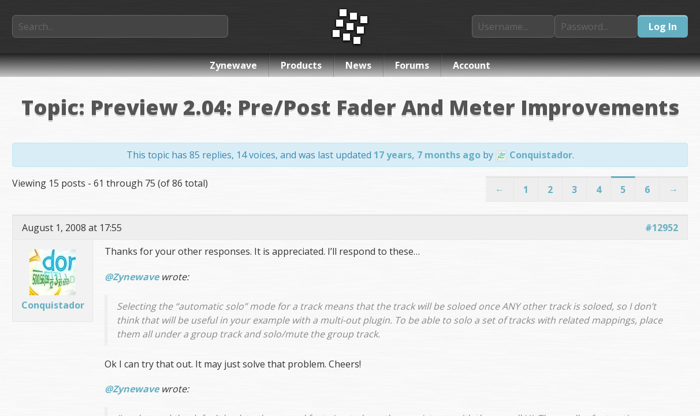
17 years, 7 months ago (427, 154)
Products (301, 65)
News (358, 65)
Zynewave (233, 65)
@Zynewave (132, 276)
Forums (412, 65)
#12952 (661, 227)
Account (471, 65)
